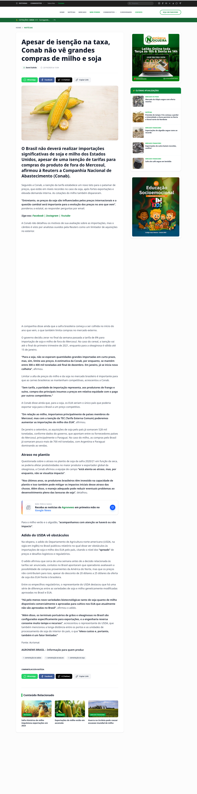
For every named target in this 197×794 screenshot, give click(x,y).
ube (68, 215)
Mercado (82, 12)
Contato (61, 3)
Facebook (46, 80)
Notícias (71, 12)
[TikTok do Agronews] (173, 3)
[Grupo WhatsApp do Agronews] (177, 3)
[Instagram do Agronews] (159, 3)
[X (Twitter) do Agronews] (170, 3)
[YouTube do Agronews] (166, 3)
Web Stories (95, 12)
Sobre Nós (51, 3)
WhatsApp (30, 80)
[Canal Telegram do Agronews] (180, 3)
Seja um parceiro (170, 12)
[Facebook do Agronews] (163, 3)
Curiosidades (126, 12)
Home (62, 12)
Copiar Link (82, 80)
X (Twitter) (64, 80)
